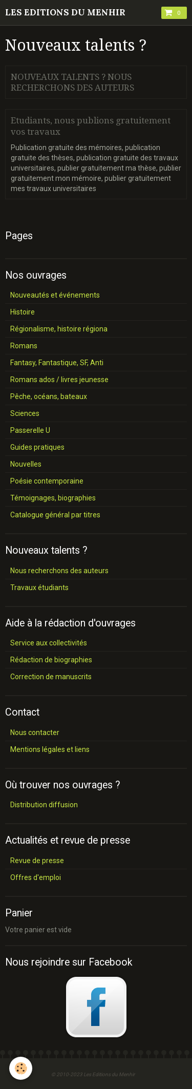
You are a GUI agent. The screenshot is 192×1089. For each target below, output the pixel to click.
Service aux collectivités (48, 643)
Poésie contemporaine (46, 481)
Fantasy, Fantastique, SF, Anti (56, 363)
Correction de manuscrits (51, 677)
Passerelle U (30, 430)
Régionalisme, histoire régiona (59, 329)
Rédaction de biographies (51, 660)
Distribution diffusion (44, 805)
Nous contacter (34, 732)
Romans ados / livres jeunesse (59, 379)
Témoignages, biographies (53, 498)
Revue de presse (37, 860)
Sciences (24, 413)
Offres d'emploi (35, 877)
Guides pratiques (37, 447)
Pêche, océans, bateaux (48, 396)
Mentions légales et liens (50, 749)
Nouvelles (25, 464)
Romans (23, 346)
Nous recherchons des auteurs (59, 571)
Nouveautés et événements (55, 295)
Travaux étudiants (39, 587)
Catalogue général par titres (55, 515)
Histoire (22, 312)
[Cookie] (20, 1068)
